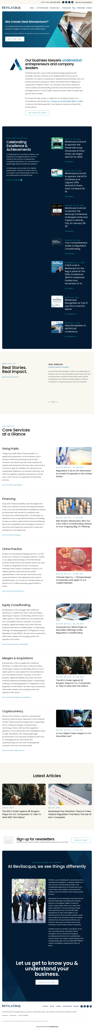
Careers (58, 1006)
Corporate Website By (47, 1027)
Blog (73, 8)
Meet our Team (15, 39)
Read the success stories (10, 377)
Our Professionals (42, 8)
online (80, 101)
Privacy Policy (13, 1015)
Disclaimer (5, 1015)
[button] (48, 402)
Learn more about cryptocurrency (13, 750)
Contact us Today (47, 982)
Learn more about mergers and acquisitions (16, 697)
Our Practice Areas (37, 113)
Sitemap (76, 1006)
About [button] (32, 8)
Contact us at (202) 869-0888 (62, 101)
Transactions (66, 8)
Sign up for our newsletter (83, 2)
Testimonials (81, 8)
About (52, 1006)
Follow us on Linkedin (13, 180)
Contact (89, 8)
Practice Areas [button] (55, 8)
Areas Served (67, 1006)
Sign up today (81, 840)
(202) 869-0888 (55, 2)
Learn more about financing (11, 535)
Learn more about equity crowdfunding (14, 644)
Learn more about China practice (13, 591)
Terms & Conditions (23, 1015)
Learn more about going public (12, 485)
